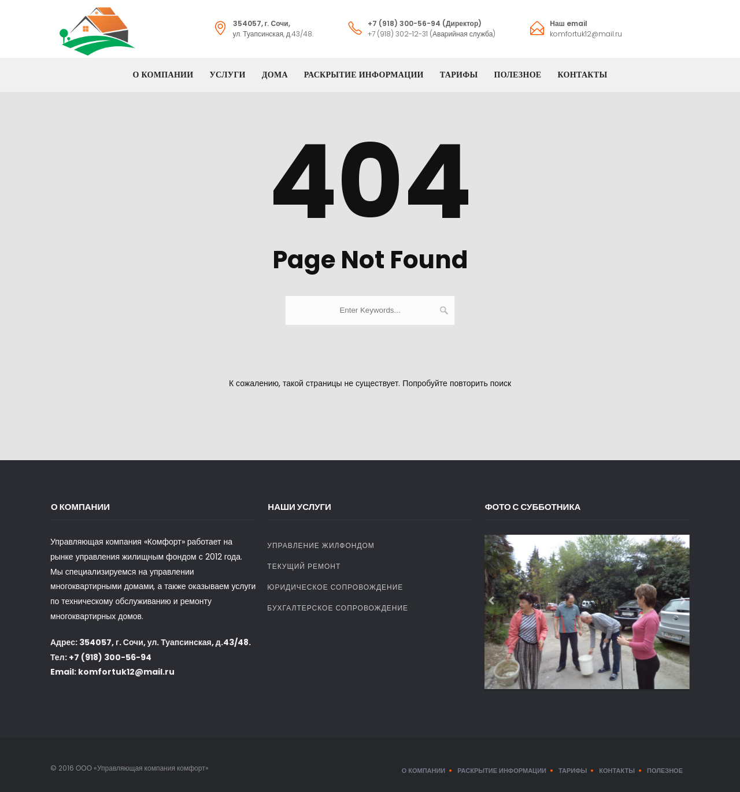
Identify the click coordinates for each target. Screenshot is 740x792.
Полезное (518, 75)
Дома (275, 75)
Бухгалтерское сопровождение (337, 608)
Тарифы (459, 75)
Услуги (227, 75)
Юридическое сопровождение (335, 587)
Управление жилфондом (321, 545)
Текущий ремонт (304, 566)
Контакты (583, 75)
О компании (163, 75)
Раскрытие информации (364, 75)
